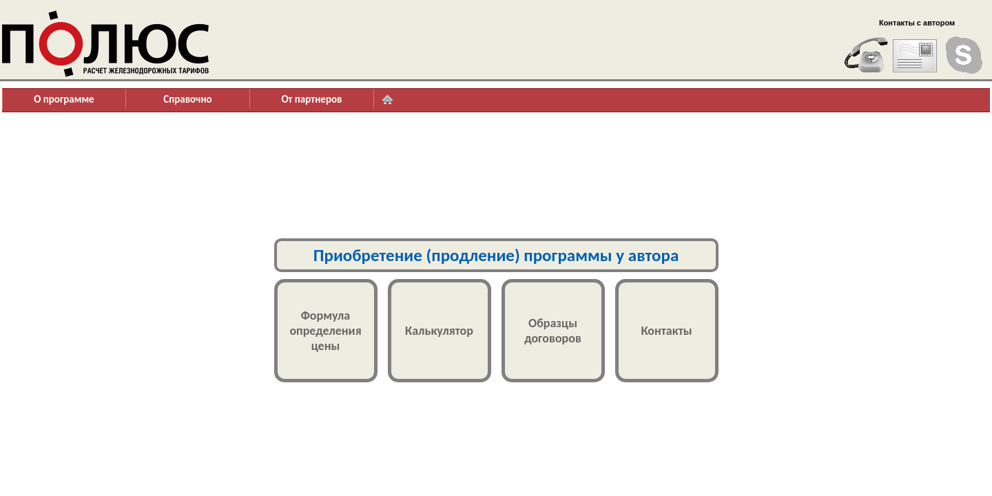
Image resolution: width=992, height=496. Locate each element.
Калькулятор (439, 330)
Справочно (187, 99)
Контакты (666, 330)
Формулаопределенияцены (325, 330)
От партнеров (311, 99)
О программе (64, 99)
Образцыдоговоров (552, 331)
